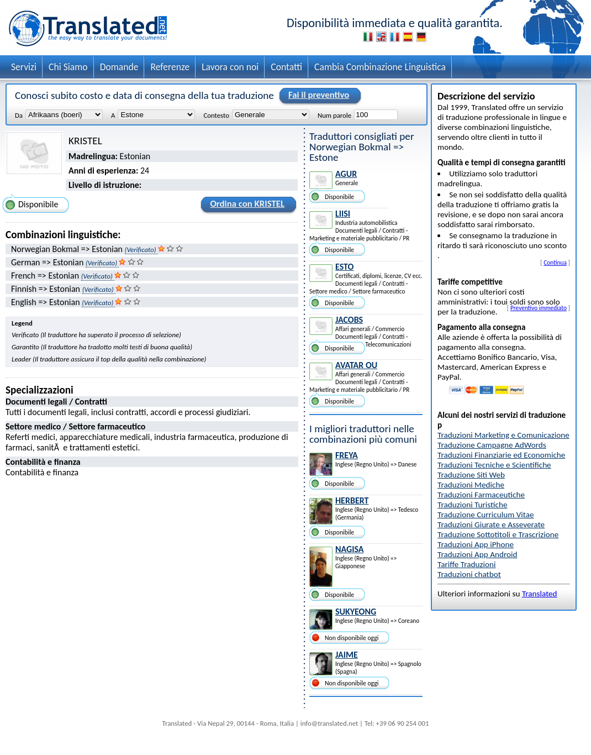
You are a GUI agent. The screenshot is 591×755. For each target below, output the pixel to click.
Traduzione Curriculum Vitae (485, 515)
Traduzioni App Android (477, 554)
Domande (119, 67)
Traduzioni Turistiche (472, 505)
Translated (539, 594)
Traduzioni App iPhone (475, 544)
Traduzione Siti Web (471, 475)
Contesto (216, 115)
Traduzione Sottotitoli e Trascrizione (497, 534)
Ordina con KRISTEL (245, 206)
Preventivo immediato (538, 308)
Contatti (286, 67)
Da (19, 115)
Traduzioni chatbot (469, 574)
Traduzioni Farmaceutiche (481, 495)
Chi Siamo (68, 67)
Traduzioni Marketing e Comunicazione (503, 435)
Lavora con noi (230, 67)
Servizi (23, 67)
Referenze (169, 67)
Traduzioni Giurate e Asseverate (491, 524)
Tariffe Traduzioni (466, 564)
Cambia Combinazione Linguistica (380, 67)
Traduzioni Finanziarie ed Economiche (501, 455)
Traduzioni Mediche (470, 485)
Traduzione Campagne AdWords (491, 445)
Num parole (334, 115)
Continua (555, 262)
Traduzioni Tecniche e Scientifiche (494, 465)
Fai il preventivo (317, 96)
